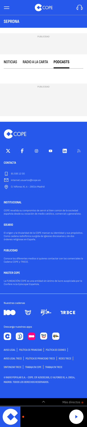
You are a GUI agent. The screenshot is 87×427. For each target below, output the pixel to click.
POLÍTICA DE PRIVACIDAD (30, 350)
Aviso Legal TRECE (13, 358)
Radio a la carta (35, 62)
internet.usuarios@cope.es (26, 180)
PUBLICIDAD (11, 251)
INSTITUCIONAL (13, 203)
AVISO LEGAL (9, 350)
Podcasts (61, 62)
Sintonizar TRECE (12, 367)
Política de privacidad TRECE (40, 358)
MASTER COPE (12, 273)
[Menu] (6, 7)
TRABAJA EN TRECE (54, 367)
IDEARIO (8, 225)
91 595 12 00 (18, 173)
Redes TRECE (65, 358)
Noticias (10, 62)
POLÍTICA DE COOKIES (56, 350)
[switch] (43, 402)
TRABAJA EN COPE (33, 367)
